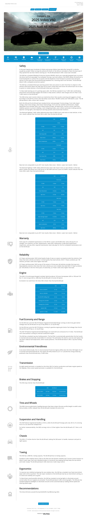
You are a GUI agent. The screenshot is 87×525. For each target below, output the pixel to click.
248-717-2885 (80, 5)
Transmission (61, 61)
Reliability (26, 61)
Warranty (17, 61)
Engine (34, 61)
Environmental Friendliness (52, 62)
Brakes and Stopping (70, 62)
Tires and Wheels (79, 61)
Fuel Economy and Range (43, 62)
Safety (8, 61)
